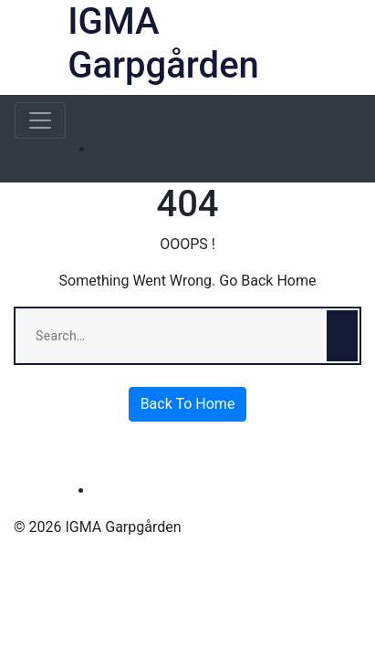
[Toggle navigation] (40, 120)
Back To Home (188, 403)
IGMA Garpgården (163, 43)
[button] (349, 47)
